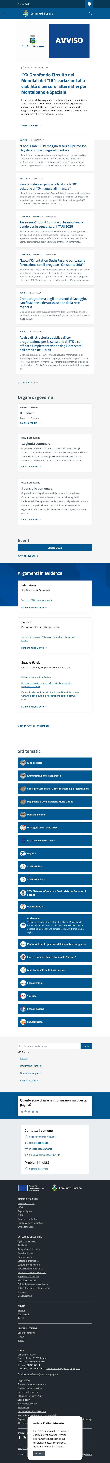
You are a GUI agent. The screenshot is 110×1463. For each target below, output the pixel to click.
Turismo (22, 1292)
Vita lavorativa (25, 1296)
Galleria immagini (26, 1332)
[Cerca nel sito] (90, 13)
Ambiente (22, 1245)
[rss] (24, 1437)
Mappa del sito (25, 1448)
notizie (24, 140)
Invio (86, 1046)
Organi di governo (26, 1211)
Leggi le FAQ (24, 1380)
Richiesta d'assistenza (28, 1392)
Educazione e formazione (30, 1268)
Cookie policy (24, 1399)
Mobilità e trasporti (27, 1280)
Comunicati (23, 1314)
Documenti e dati (26, 1203)
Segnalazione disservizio (30, 1388)
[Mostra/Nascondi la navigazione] (3, 13)
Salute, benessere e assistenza (33, 1284)
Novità (21, 1306)
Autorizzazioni (25, 1257)
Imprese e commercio (28, 1276)
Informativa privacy (27, 1403)
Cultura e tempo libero (29, 1264)
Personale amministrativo (30, 1223)
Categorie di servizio (30, 1237)
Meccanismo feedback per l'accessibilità (37, 1415)
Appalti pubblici (25, 1253)
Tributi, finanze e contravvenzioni (34, 1288)
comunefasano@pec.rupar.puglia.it (63, 1368)
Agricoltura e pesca (27, 1241)
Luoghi (21, 1336)
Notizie (21, 1310)
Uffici (20, 1207)
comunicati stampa (30, 216)
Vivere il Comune (28, 1328)
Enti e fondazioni (26, 1226)
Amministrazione (28, 1199)
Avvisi (21, 1318)
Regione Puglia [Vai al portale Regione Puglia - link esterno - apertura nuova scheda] (24, 3)
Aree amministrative (28, 1219)
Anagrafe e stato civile (29, 1249)
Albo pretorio (24, 1423)
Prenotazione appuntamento (32, 1384)
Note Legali (23, 1407)
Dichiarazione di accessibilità (32, 1411)
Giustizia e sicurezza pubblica (32, 1272)
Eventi (21, 1340)
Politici (21, 1215)
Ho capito (39, 1453)
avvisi (23, 292)
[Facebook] (19, 1437)
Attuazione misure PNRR (30, 1396)
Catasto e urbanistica (28, 1260)
